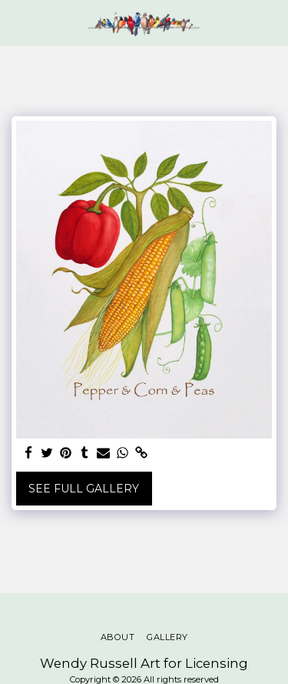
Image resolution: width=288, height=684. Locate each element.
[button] (17, 22)
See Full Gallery (83, 488)
